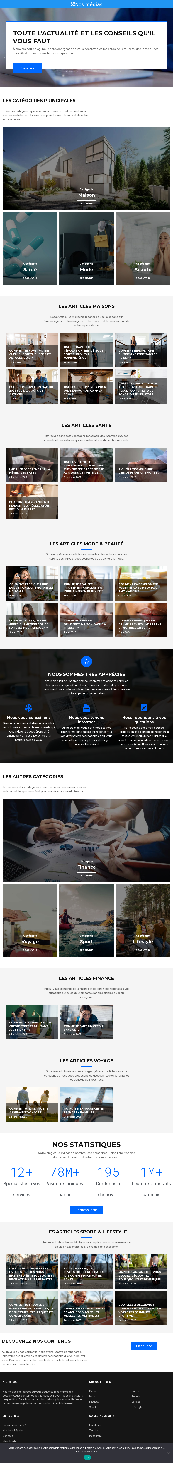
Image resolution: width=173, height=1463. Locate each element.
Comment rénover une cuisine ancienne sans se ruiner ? (137, 354)
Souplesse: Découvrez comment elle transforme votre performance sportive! (139, 1310)
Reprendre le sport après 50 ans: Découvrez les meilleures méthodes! (84, 1312)
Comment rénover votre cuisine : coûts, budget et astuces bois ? (30, 354)
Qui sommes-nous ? (14, 1425)
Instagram (95, 1436)
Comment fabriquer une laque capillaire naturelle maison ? (31, 587)
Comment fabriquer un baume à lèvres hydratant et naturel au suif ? (140, 624)
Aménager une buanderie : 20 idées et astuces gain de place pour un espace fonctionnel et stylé (140, 389)
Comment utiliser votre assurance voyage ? (28, 1110)
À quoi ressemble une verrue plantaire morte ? (139, 471)
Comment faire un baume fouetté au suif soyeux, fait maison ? (138, 587)
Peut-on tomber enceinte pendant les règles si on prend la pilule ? (29, 505)
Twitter (93, 1430)
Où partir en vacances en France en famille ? (84, 1110)
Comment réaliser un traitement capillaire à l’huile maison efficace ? (83, 587)
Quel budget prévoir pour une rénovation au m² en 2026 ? (85, 390)
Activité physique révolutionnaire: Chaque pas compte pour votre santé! (84, 1274)
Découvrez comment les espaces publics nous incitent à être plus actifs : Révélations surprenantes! (31, 1274)
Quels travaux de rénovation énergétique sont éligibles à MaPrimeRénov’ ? (83, 352)
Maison (93, 1391)
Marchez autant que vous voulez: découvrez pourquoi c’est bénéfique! (139, 1275)
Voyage (136, 1402)
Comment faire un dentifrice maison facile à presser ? (85, 624)
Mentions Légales (13, 1430)
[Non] (168, 1453)
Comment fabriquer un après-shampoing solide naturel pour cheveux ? (28, 624)
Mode (92, 1396)
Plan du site (10, 1441)
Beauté (136, 1396)
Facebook (95, 1425)
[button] (27, 68)
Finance (94, 1402)
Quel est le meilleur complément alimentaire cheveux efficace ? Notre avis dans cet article (84, 467)
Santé (135, 1391)
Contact (8, 1436)
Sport (92, 1407)
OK (87, 1457)
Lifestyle (137, 1407)
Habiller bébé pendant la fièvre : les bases (29, 471)
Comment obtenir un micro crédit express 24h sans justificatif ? (31, 1026)
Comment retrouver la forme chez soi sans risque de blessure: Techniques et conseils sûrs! (31, 1310)
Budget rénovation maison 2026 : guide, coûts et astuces (31, 390)
